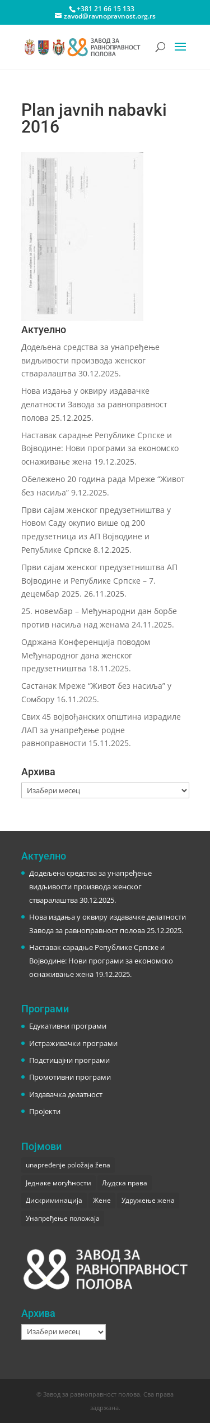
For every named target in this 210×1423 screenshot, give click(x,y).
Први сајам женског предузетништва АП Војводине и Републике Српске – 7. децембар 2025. (99, 580)
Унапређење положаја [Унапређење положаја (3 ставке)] (63, 1218)
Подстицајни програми (69, 1060)
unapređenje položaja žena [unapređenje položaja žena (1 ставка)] (68, 1165)
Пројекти (44, 1111)
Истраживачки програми (73, 1043)
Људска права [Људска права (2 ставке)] (124, 1183)
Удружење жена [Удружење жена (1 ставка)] (148, 1200)
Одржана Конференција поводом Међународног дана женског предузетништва (85, 655)
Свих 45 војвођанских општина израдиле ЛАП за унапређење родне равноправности (101, 730)
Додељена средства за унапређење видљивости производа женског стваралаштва (90, 360)
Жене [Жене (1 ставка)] (102, 1200)
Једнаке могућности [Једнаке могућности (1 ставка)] (58, 1183)
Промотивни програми (70, 1077)
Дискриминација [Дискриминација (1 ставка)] (54, 1200)
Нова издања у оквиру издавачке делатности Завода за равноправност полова (94, 404)
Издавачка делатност (65, 1094)
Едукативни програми (67, 1026)
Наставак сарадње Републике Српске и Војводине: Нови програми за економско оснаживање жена (100, 448)
